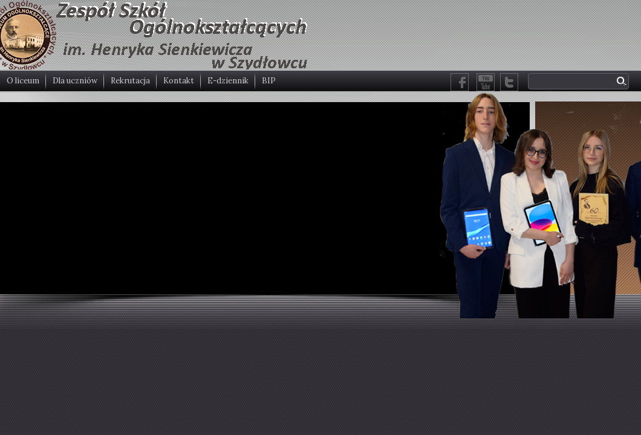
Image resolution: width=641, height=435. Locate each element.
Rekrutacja (130, 81)
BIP (269, 81)
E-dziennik (228, 81)
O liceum (23, 81)
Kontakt (178, 81)
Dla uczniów (75, 81)
